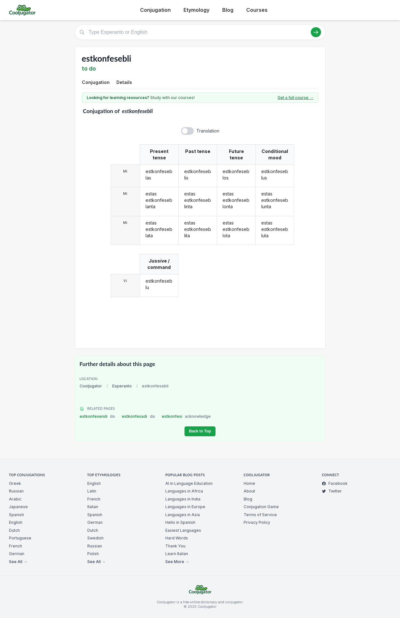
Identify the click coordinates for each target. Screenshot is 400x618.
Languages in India (182, 499)
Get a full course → (295, 97)
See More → (177, 561)
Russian (16, 491)
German (16, 553)
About (249, 491)
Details (124, 82)
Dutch (14, 530)
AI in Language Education (189, 483)
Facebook (335, 483)
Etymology (196, 10)
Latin (91, 491)
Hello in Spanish (180, 522)
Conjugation (155, 10)
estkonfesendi (97, 416)
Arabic (15, 499)
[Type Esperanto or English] (200, 32)
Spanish (16, 514)
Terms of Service (260, 514)
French (15, 546)
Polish (93, 553)
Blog (227, 10)
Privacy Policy (257, 522)
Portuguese (20, 538)
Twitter (332, 491)
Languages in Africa (184, 491)
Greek (15, 483)
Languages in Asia (182, 514)
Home (249, 483)
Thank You (175, 546)
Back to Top (200, 431)
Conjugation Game (261, 506)
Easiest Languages (183, 530)
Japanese (18, 506)
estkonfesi (186, 416)
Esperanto (122, 386)
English (15, 522)
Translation (207, 131)
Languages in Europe (185, 506)
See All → (18, 561)
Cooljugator (91, 386)
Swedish (95, 538)
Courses (257, 10)
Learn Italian (176, 553)
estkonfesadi (138, 416)
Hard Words (176, 538)
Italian (92, 506)
